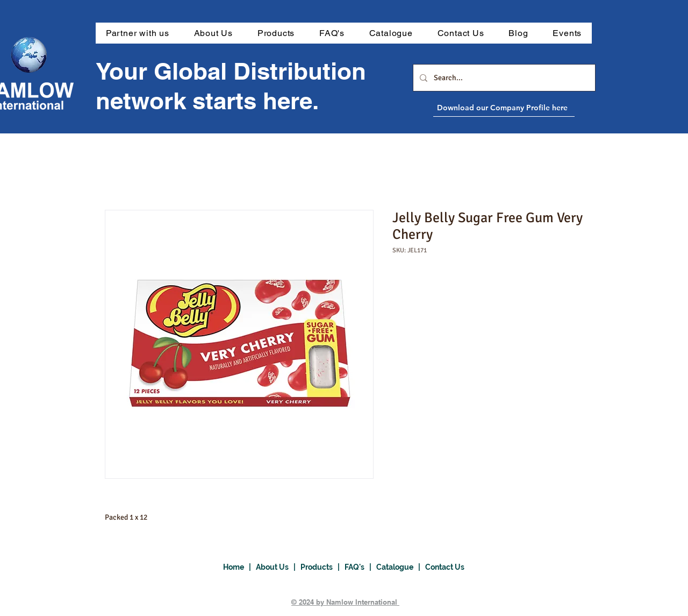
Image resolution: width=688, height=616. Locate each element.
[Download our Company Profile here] (528, 107)
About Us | (278, 567)
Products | (322, 567)
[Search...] (503, 78)
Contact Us (444, 567)
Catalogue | (400, 567)
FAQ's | (360, 567)
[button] (276, 33)
